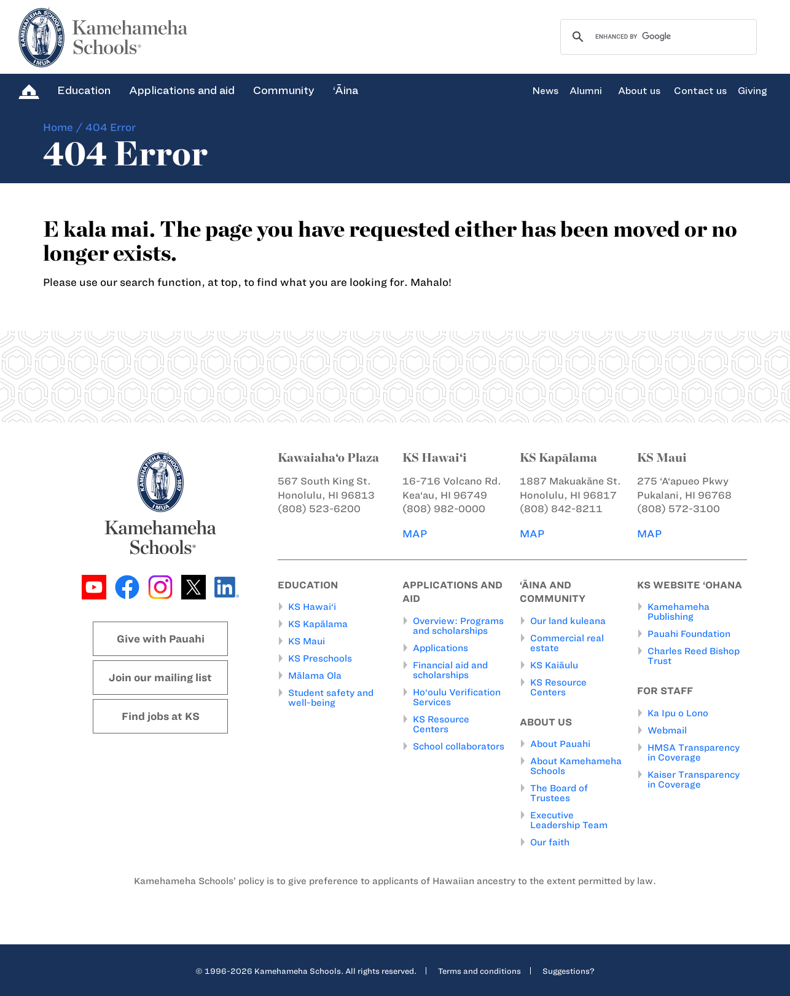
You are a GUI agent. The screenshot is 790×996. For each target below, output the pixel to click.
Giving (752, 91)
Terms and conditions (479, 970)
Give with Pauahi (161, 638)
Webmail (667, 730)
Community (284, 90)
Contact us (700, 91)
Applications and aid (182, 90)
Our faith (549, 842)
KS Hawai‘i (312, 607)
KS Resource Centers (441, 724)
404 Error (110, 127)
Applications (440, 648)
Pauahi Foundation (688, 634)
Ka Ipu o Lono (677, 713)
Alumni (585, 91)
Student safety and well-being (330, 698)
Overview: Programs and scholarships (458, 626)
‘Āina (345, 90)
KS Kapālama (318, 624)
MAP (414, 533)
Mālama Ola (315, 676)
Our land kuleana (568, 621)
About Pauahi (560, 744)
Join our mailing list (160, 677)
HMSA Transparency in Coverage (693, 752)
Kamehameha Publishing (678, 612)
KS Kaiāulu (554, 665)
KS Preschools (320, 658)
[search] (656, 37)
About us (639, 91)
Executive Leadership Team (569, 820)
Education (84, 90)
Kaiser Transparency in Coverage (693, 779)
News (545, 91)
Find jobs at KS (161, 716)
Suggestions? (568, 970)
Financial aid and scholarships (450, 670)
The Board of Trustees (559, 793)
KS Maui (306, 641)
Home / (63, 127)
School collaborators (458, 746)
